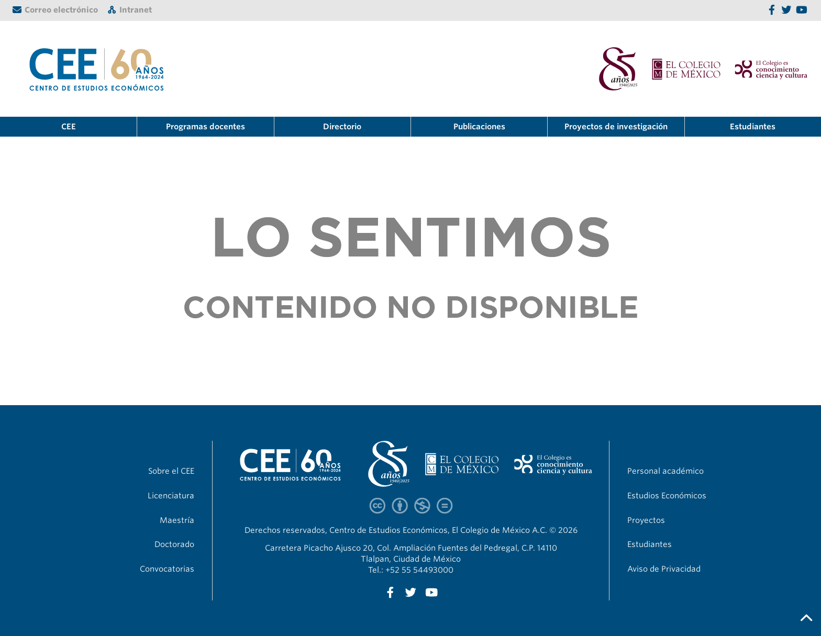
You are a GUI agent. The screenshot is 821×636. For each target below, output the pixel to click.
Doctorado (174, 544)
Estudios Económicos (666, 495)
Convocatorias (167, 569)
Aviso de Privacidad (664, 569)
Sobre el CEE (171, 471)
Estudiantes (752, 126)
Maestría (177, 520)
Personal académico (665, 471)
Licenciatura (171, 495)
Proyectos (646, 520)
